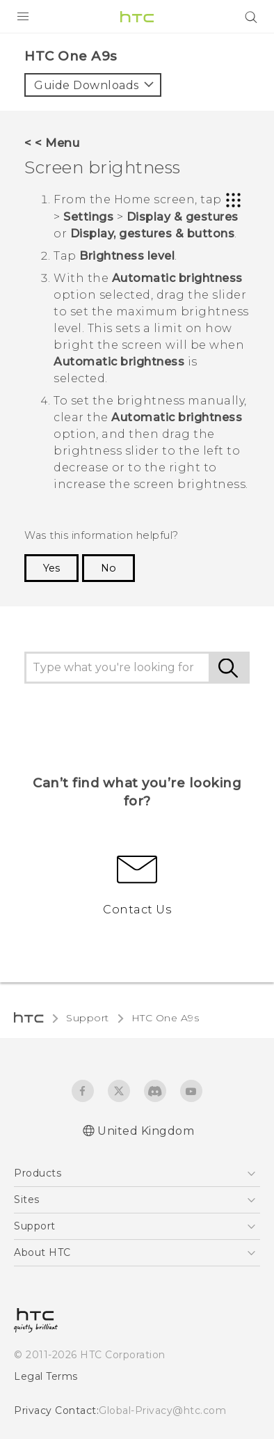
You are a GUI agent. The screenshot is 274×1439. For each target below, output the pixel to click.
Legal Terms (46, 1376)
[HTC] (137, 16)
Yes (51, 568)
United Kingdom (145, 1131)
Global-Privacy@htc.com (162, 1410)
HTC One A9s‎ (165, 1018)
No (108, 568)
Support (87, 1018)
